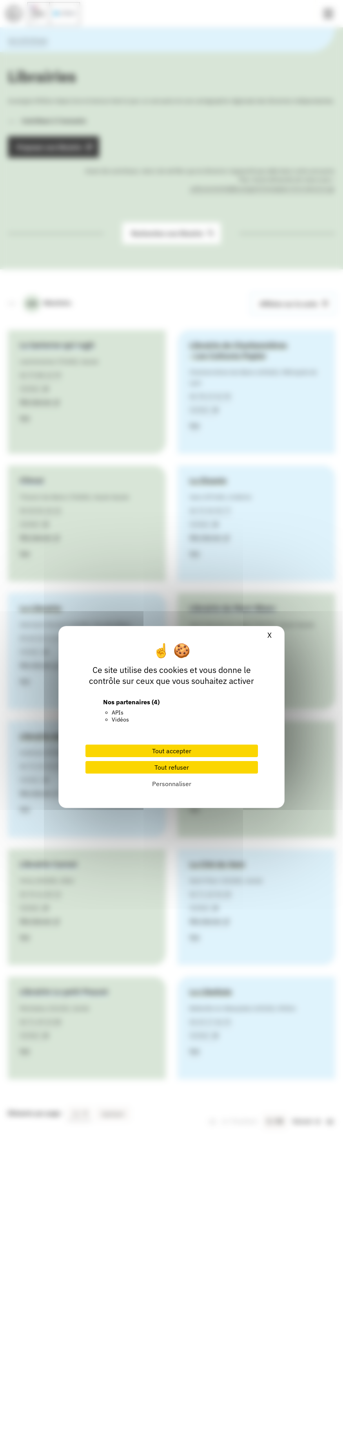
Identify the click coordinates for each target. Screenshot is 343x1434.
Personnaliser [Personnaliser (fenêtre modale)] (171, 784)
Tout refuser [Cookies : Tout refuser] (171, 767)
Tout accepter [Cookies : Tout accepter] (171, 751)
